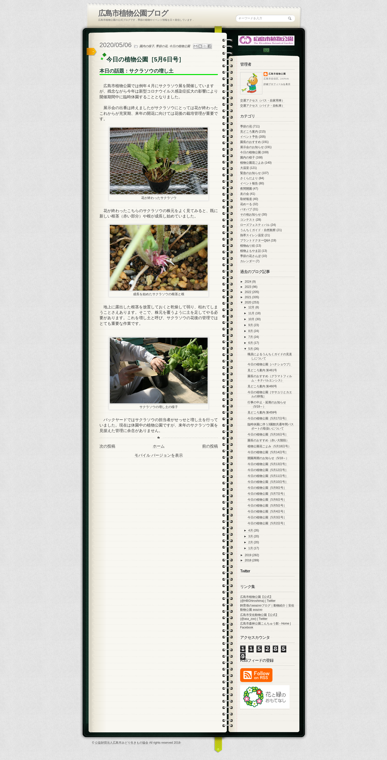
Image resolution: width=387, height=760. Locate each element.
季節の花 (162, 46)
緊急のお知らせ (250, 173)
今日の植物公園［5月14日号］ (268, 452)
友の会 (244, 193)
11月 (251, 313)
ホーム (159, 446)
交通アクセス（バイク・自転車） (262, 105)
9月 (251, 325)
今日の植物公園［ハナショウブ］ (270, 364)
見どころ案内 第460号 (262, 386)
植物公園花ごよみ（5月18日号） (269, 446)
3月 (251, 536)
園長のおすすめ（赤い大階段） (268, 440)
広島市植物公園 (277, 74)
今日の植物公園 (179, 46)
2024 (248, 281)
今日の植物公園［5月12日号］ (268, 470)
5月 (251, 349)
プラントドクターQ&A (255, 240)
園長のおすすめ (250, 142)
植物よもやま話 (250, 251)
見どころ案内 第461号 (262, 370)
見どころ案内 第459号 (262, 412)
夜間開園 (246, 188)
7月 (251, 337)
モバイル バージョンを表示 (159, 455)
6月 (251, 343)
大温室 (244, 168)
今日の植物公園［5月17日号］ (268, 418)
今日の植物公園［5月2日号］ (267, 523)
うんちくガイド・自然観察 (258, 230)
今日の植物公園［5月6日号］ (267, 499)
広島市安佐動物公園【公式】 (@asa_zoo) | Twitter (259, 617)
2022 (248, 292)
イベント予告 (249, 136)
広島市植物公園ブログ (133, 13)
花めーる (246, 204)
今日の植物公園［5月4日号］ (267, 511)
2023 (248, 287)
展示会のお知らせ (252, 147)
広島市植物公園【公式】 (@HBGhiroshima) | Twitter (257, 599)
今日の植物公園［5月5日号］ (267, 505)
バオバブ (246, 209)
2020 (248, 302)
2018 (248, 560)
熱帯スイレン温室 (252, 235)
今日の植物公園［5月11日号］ (268, 476)
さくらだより (249, 178)
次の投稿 (107, 446)
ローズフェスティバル (255, 225)
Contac (266, 50)
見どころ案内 (249, 131)
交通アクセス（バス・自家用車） (262, 100)
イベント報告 (249, 183)
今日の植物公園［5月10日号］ (268, 482)
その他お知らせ (250, 214)
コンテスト (247, 219)
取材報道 (246, 199)
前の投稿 (210, 446)
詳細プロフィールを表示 (277, 84)
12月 (251, 307)
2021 (248, 297)
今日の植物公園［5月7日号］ (267, 493)
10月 (251, 319)
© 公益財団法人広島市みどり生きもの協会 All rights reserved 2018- (136, 742)
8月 (251, 331)
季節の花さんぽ (250, 256)
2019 (248, 555)
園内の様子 (146, 46)
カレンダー (247, 261)
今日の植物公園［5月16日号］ (268, 434)
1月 (251, 548)
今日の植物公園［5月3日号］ (267, 517)
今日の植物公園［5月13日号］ (268, 464)
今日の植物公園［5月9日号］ (267, 487)
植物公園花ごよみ (252, 162)
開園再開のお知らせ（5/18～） (268, 458)
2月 (251, 542)
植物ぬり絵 (247, 245)
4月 (251, 530)
